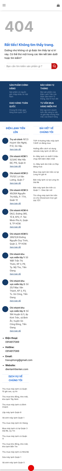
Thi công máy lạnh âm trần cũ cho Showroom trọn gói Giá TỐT (45, 197)
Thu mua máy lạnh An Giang (15, 423)
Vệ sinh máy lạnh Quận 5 (13, 462)
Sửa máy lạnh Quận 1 (11, 457)
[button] (4, 5)
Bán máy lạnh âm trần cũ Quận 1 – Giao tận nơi (44, 188)
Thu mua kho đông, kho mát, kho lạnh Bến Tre (15, 445)
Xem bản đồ (15, 149)
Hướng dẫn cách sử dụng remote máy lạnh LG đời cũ (45, 149)
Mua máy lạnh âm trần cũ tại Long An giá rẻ (46, 173)
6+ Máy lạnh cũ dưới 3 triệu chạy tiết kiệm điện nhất (45, 157)
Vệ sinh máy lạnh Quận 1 (13, 418)
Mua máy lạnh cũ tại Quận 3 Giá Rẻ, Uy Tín (14, 429)
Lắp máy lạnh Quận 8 (11, 412)
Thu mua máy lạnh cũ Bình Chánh (14, 405)
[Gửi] (54, 66)
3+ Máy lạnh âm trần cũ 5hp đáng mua (46, 165)
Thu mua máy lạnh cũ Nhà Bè (15, 452)
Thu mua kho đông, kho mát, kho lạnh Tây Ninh (15, 398)
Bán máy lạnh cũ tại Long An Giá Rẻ (46, 181)
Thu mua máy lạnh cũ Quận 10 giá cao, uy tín (14, 390)
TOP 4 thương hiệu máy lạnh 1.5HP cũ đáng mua (46, 142)
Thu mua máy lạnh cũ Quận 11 (14, 437)
